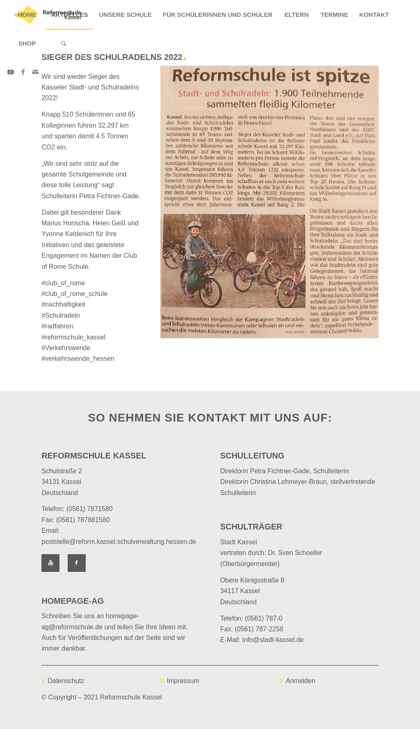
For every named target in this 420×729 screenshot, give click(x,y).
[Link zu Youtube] (11, 72)
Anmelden (300, 680)
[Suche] (63, 43)
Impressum (183, 680)
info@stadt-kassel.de (273, 639)
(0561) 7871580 (89, 508)
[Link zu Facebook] (23, 72)
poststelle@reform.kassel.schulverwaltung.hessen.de (118, 541)
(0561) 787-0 (264, 618)
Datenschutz (66, 680)
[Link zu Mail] (35, 72)
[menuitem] (26, 14)
